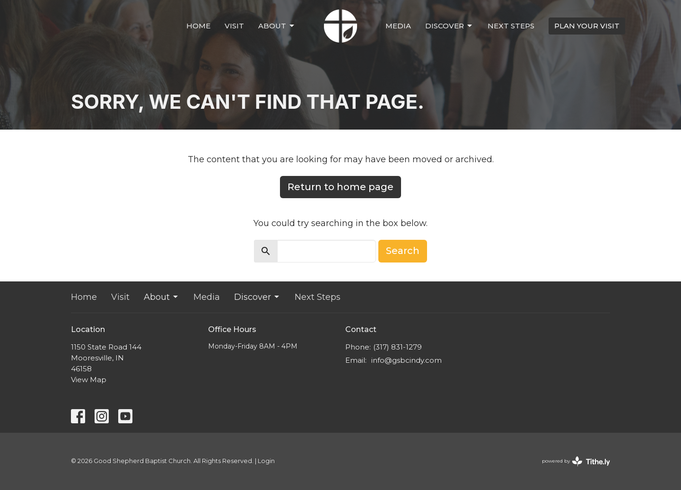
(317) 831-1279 (397, 346)
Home (198, 25)
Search (402, 250)
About (277, 26)
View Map (88, 379)
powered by (576, 461)
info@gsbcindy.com (406, 360)
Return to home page (340, 186)
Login (266, 460)
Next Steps (511, 25)
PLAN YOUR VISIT (587, 25)
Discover (449, 26)
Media (398, 25)
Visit (234, 25)
